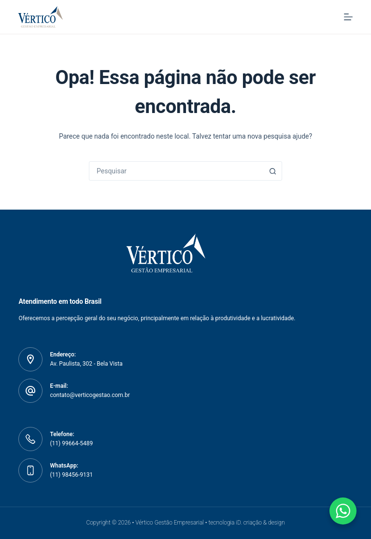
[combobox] (176, 171)
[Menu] (348, 17)
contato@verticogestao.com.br (89, 395)
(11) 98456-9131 (71, 474)
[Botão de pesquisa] (272, 171)
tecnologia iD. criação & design (246, 522)
